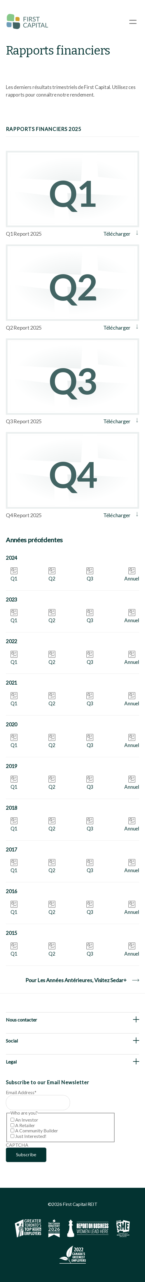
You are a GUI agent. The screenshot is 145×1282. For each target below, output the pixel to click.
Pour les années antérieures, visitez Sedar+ (82, 980)
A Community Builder (36, 1130)
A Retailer (25, 1125)
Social (12, 1040)
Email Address (21, 1092)
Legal (11, 1061)
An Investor (26, 1119)
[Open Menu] (133, 21)
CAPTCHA (17, 1145)
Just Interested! (30, 1136)
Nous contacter (21, 1019)
